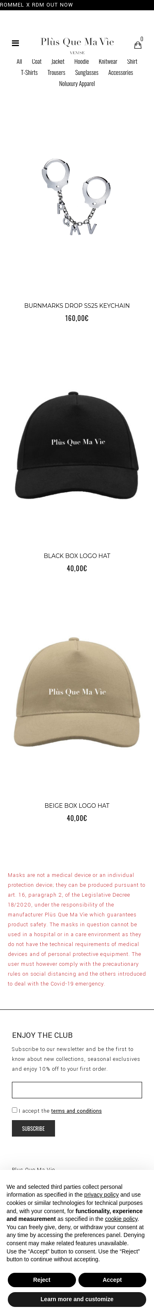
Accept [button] (112, 1279)
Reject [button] (42, 1279)
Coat (36, 60)
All (19, 60)
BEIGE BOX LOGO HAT (77, 805)
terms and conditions (76, 1111)
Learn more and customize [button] (77, 1299)
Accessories (120, 72)
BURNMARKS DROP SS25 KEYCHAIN (77, 305)
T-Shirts (29, 72)
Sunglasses (87, 72)
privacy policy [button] (101, 1194)
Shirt (132, 60)
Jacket (57, 60)
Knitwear (108, 60)
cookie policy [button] (121, 1219)
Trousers (56, 72)
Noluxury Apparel (77, 83)
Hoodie (81, 60)
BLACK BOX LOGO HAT (77, 556)
